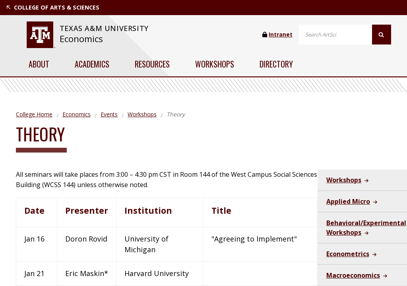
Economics (81, 39)
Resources (152, 64)
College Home (34, 114)
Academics (92, 64)
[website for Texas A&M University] (41, 34)
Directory (276, 64)
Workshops (214, 64)
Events (109, 114)
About (39, 64)
